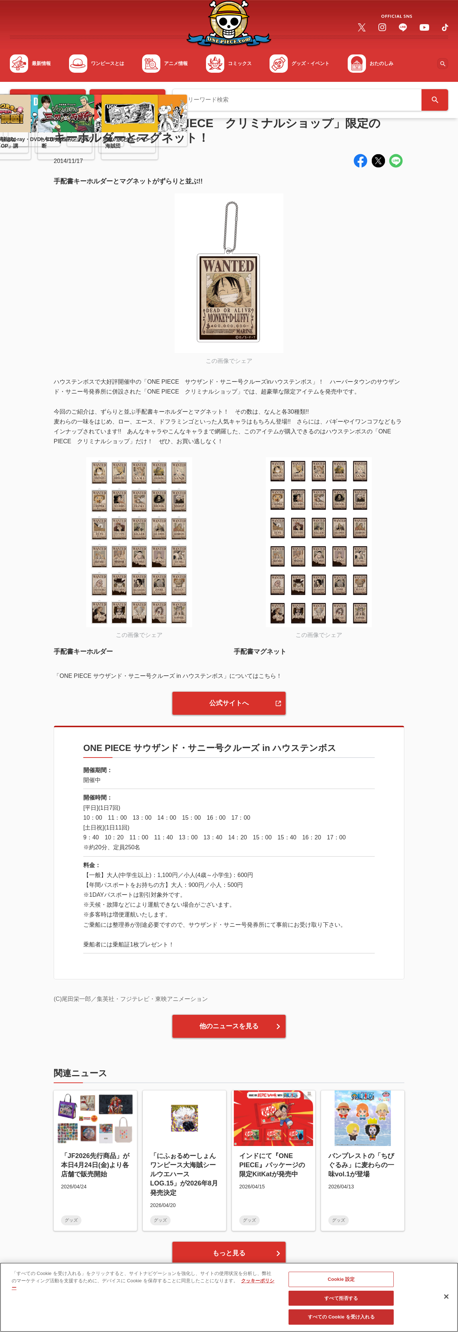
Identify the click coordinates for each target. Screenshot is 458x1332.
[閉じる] (446, 1299)
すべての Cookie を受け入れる (341, 1320)
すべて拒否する (341, 1301)
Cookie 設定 (341, 1282)
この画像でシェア (229, 361)
